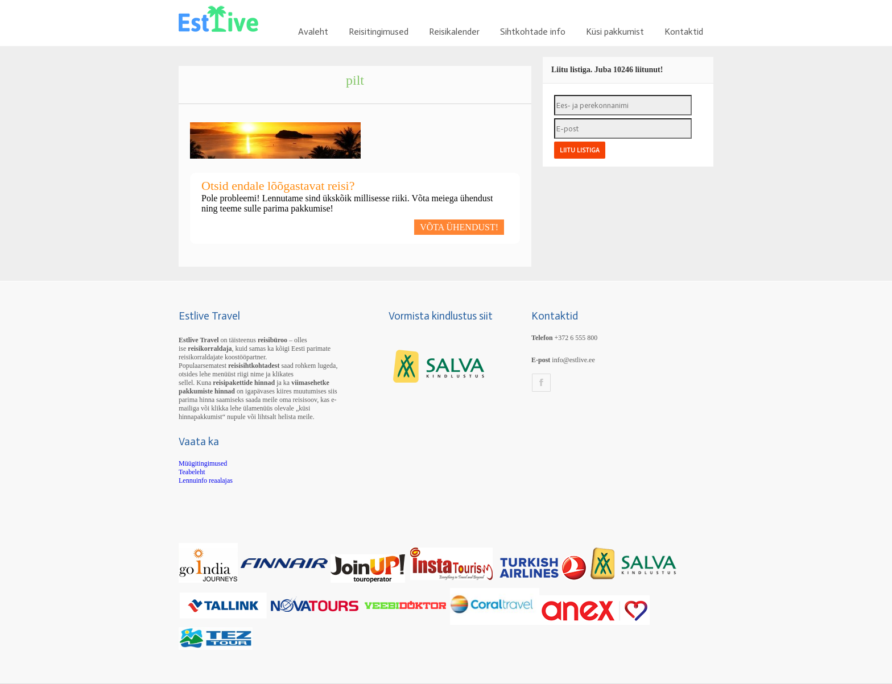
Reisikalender (454, 31)
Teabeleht (192, 472)
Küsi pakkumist (615, 31)
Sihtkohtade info (532, 31)
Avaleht (313, 31)
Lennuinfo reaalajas (206, 480)
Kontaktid (683, 31)
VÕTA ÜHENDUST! (459, 227)
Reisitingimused (378, 31)
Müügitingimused (203, 463)
